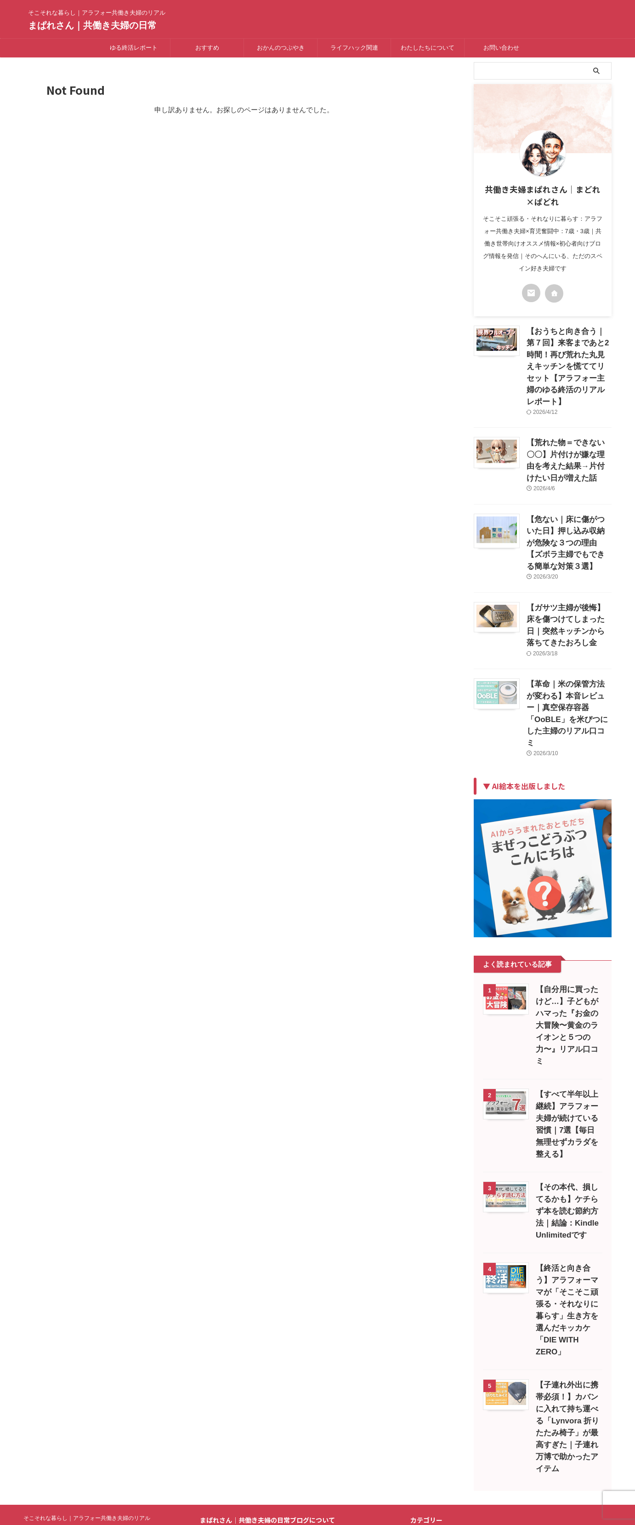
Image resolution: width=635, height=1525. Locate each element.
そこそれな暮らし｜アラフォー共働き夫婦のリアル (86, 1372)
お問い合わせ (501, 47)
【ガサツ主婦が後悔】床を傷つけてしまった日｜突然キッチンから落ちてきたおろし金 (568, 564)
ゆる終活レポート (134, 47)
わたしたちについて (427, 47)
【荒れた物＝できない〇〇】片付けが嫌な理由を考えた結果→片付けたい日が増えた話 (568, 433)
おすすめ (207, 47)
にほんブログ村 (436, 1483)
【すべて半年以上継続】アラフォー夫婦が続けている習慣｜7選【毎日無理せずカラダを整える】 (568, 1008)
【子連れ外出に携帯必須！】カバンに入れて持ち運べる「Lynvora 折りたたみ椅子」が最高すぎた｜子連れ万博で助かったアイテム (567, 1287)
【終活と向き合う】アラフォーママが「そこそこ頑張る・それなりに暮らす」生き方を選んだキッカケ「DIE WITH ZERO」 (567, 1182)
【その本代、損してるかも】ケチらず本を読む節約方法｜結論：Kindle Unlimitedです (567, 1089)
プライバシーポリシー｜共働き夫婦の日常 (283, 1409)
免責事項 (228, 1418)
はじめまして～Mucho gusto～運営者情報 (283, 1399)
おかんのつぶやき (281, 47)
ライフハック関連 (354, 47)
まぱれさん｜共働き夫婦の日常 (92, 25)
